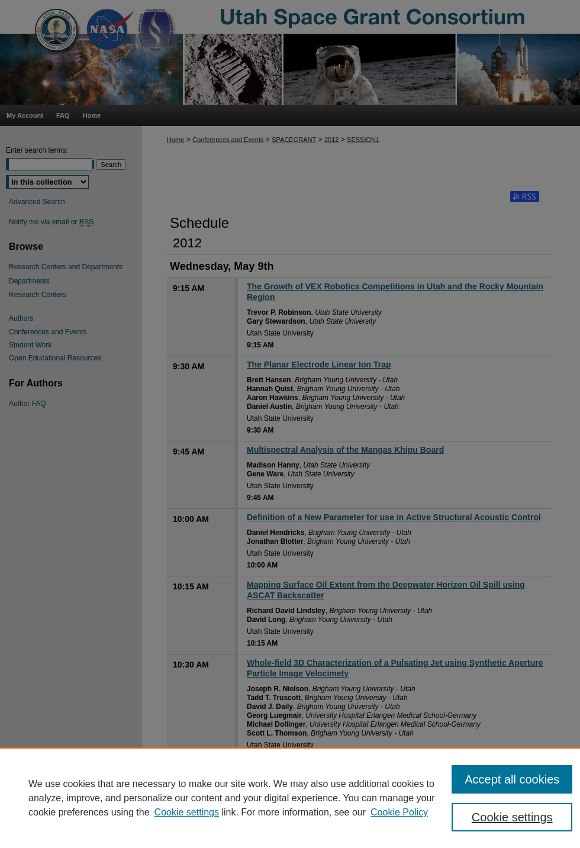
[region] (290, 797)
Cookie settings (186, 812)
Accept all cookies (512, 779)
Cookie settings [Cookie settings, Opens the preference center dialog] (512, 817)
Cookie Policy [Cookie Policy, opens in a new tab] (399, 812)
